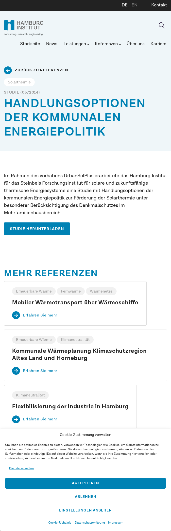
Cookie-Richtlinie (59, 522)
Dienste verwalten (21, 468)
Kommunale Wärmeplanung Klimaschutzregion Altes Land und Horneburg (79, 355)
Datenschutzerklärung (90, 522)
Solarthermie (19, 82)
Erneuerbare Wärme (34, 291)
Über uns (136, 43)
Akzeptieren (85, 483)
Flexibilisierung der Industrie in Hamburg (70, 406)
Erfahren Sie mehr (40, 315)
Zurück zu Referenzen (41, 70)
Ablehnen (85, 496)
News (51, 43)
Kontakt (159, 5)
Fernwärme (71, 291)
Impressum (115, 522)
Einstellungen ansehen (85, 510)
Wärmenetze (101, 291)
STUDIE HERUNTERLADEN (37, 228)
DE (125, 5)
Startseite (30, 43)
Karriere (158, 43)
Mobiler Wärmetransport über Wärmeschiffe (75, 302)
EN (134, 5)
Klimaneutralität (75, 339)
